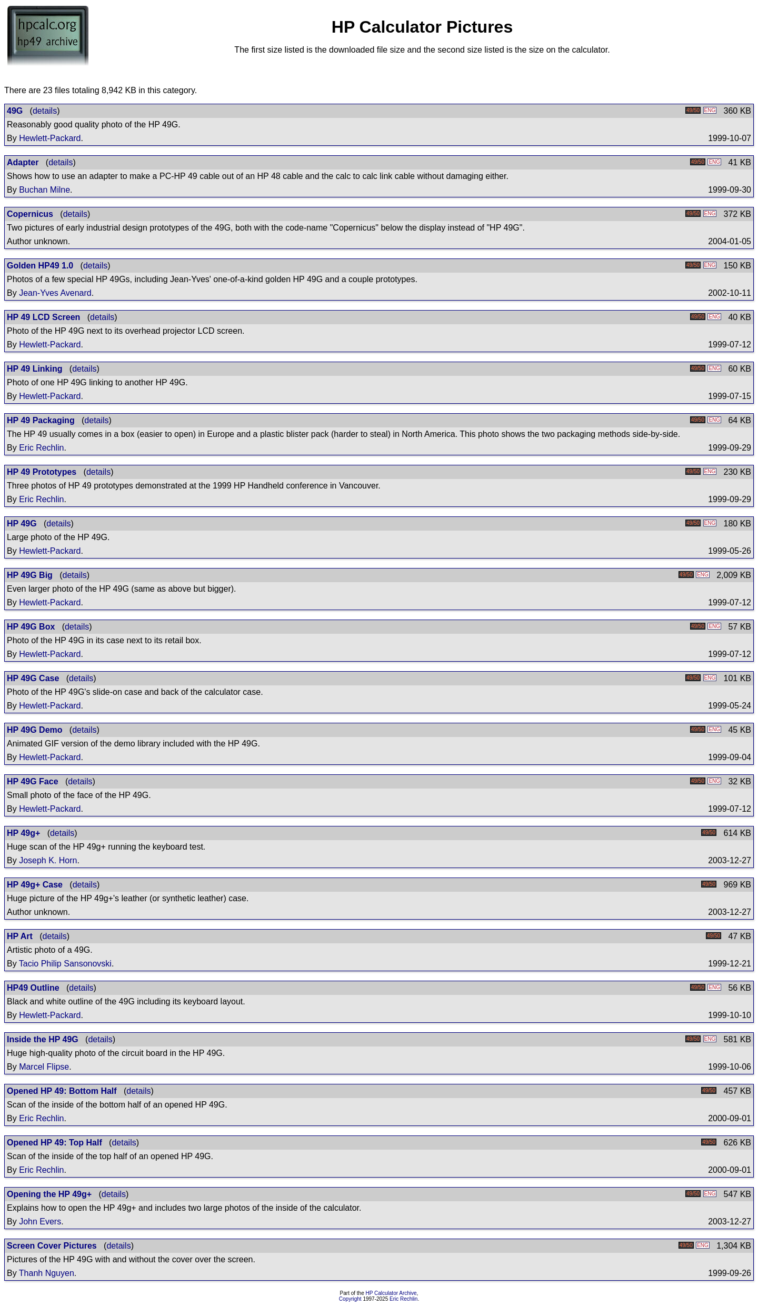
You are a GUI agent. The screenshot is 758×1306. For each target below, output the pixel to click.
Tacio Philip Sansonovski (65, 963)
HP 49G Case (33, 678)
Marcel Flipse (44, 1066)
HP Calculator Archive (391, 1293)
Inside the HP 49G (42, 1039)
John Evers (40, 1221)
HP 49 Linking (35, 368)
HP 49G (22, 523)
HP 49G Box (31, 626)
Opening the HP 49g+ (49, 1194)
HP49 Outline (33, 987)
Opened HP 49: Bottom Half (62, 1090)
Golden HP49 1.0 (40, 265)
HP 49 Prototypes (41, 471)
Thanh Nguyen (46, 1273)
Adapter (22, 162)
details (45, 110)
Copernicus (30, 214)
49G (15, 110)
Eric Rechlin (41, 447)
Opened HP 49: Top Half (54, 1142)
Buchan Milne (44, 189)
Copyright (350, 1299)
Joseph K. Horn (48, 860)
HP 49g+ (23, 833)
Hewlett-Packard (50, 138)
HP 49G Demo (35, 729)
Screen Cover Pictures (52, 1245)
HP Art (20, 936)
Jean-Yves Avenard (55, 292)
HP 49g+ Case (35, 884)
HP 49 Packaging (41, 420)
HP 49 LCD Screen (43, 317)
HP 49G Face (32, 781)
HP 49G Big (30, 575)
